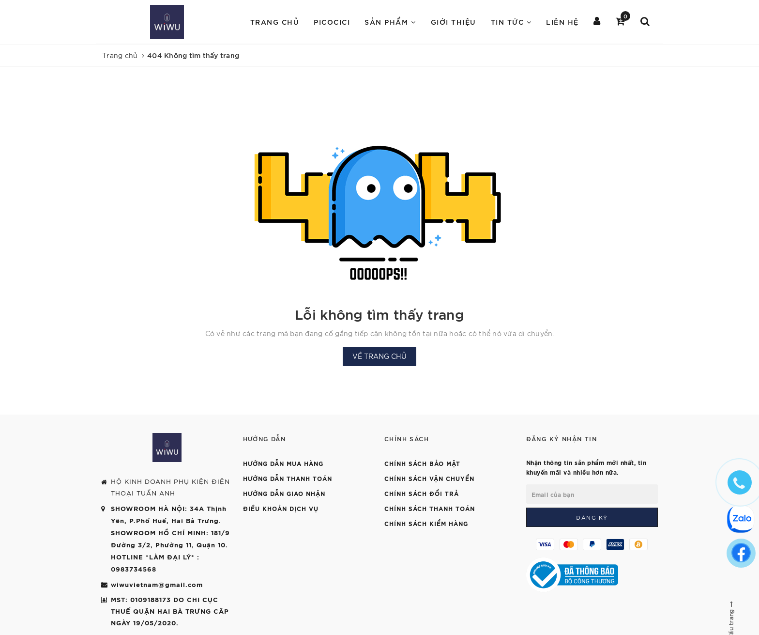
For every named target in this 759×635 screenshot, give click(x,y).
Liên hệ (562, 21)
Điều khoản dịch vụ (281, 508)
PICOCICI (332, 21)
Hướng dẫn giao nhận (284, 493)
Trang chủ (275, 21)
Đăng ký (592, 517)
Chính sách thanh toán (429, 508)
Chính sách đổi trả (421, 493)
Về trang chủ (379, 356)
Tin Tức (511, 21)
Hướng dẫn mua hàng (283, 463)
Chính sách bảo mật (422, 463)
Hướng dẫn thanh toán (287, 478)
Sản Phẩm (390, 21)
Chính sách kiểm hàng (426, 523)
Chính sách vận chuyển (429, 478)
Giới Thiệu (453, 21)
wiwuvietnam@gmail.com (157, 584)
